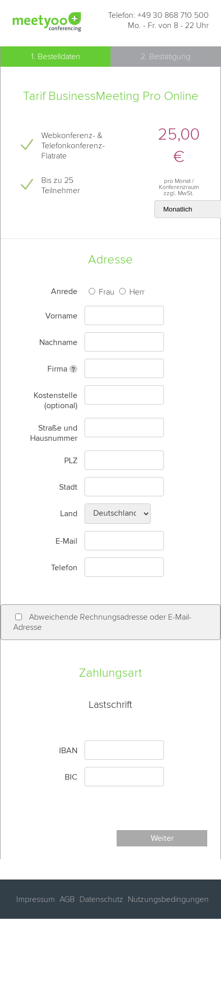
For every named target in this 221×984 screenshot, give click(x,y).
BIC (71, 777)
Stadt (68, 487)
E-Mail (66, 541)
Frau (106, 292)
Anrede (64, 291)
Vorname (61, 316)
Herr (136, 292)
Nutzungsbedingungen (167, 899)
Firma (57, 369)
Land (68, 514)
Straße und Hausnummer (53, 433)
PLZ (70, 461)
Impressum (35, 899)
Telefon (64, 568)
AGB (66, 899)
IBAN (68, 751)
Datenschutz (100, 899)
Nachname (58, 342)
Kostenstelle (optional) (55, 400)
